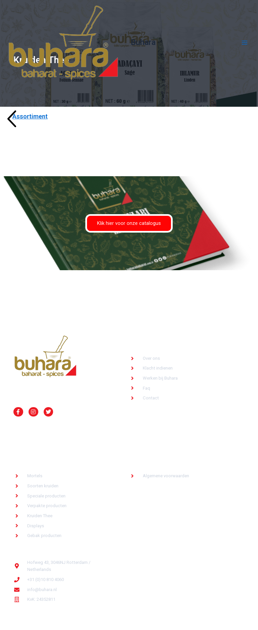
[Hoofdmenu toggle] (244, 42)
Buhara (143, 42)
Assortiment (30, 116)
